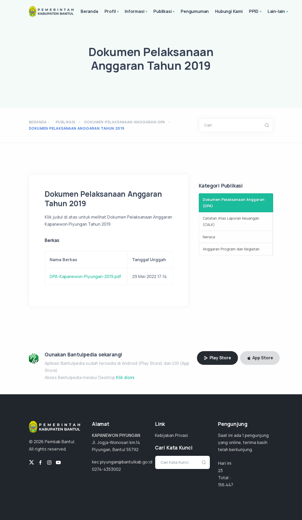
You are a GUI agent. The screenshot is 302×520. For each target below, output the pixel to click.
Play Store (217, 358)
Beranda (89, 11)
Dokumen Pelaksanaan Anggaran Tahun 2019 (76, 128)
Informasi (136, 11)
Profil (112, 11)
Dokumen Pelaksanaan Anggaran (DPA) (233, 202)
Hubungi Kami (229, 11)
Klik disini (125, 377)
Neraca (209, 236)
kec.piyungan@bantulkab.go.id (122, 462)
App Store (260, 358)
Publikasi (164, 11)
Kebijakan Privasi (171, 435)
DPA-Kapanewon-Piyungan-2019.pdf (85, 276)
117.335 (224, 485)
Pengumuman (195, 11)
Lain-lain (278, 11)
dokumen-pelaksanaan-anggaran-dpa (124, 121)
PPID (256, 11)
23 (220, 470)
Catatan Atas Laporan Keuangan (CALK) (231, 221)
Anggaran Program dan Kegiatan (231, 248)
